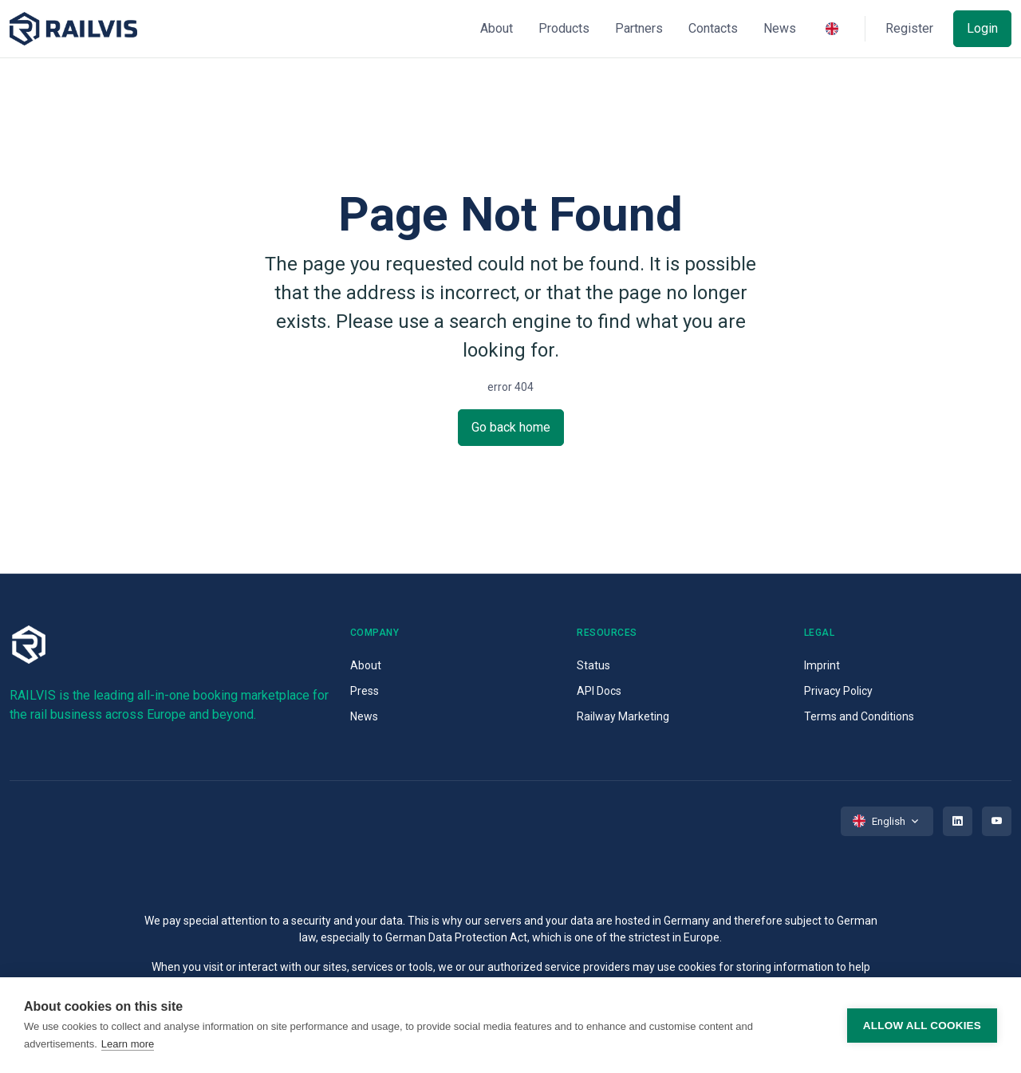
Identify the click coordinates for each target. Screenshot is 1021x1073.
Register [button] (909, 28)
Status (593, 665)
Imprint (822, 665)
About (365, 665)
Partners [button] (639, 28)
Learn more (127, 1044)
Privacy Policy (838, 690)
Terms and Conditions (859, 716)
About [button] (496, 28)
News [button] (779, 28)
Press (364, 690)
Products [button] (563, 28)
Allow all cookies (922, 1026)
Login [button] (982, 28)
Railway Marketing (623, 716)
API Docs (599, 690)
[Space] (73, 29)
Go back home (510, 427)
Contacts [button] (713, 28)
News (364, 716)
